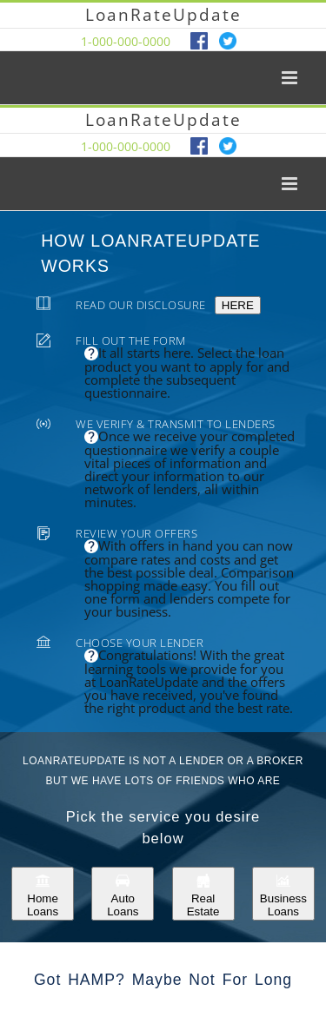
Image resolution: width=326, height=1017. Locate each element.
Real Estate (203, 893)
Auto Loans (122, 893)
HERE (238, 305)
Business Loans (283, 893)
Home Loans (42, 893)
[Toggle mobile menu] (291, 78)
